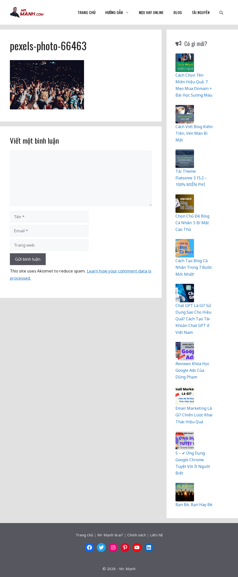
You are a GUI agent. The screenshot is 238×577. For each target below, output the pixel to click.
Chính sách (136, 534)
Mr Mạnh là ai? (110, 534)
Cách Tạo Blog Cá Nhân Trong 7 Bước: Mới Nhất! (194, 267)
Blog (177, 12)
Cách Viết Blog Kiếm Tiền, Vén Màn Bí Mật (194, 133)
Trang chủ (86, 12)
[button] (221, 12)
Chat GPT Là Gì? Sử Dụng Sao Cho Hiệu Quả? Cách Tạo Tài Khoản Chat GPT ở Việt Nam (193, 319)
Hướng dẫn (119, 12)
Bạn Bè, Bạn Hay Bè (193, 504)
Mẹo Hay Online (151, 12)
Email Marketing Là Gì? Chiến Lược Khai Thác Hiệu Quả (194, 415)
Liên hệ (156, 534)
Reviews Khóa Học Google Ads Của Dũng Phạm (192, 370)
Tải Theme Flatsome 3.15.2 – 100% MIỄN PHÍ (191, 178)
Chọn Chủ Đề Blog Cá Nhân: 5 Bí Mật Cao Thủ (192, 222)
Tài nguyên (201, 12)
